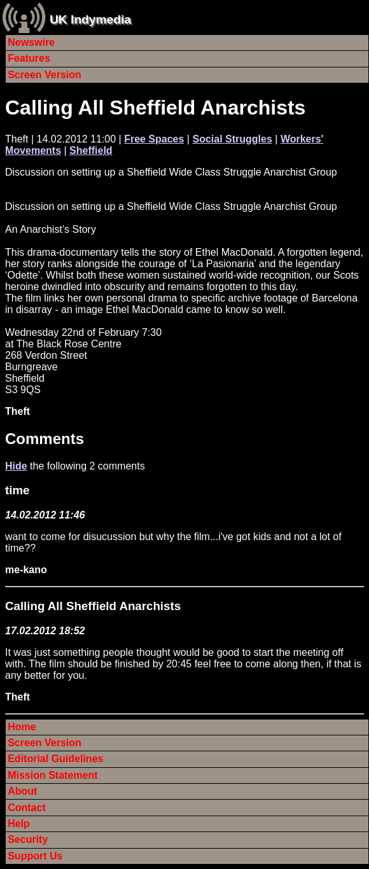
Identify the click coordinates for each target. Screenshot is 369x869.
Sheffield (91, 150)
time (17, 490)
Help (19, 823)
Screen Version (44, 74)
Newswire (31, 42)
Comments (44, 438)
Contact (27, 807)
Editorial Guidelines (55, 758)
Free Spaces (154, 139)
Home (22, 726)
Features (29, 58)
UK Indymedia (90, 19)
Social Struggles (232, 139)
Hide (16, 466)
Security (28, 839)
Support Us (35, 856)
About (22, 791)
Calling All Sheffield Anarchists (155, 107)
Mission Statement (52, 775)
